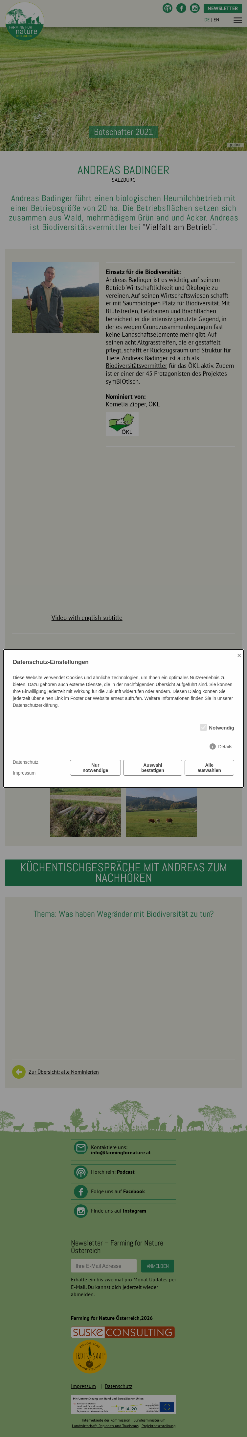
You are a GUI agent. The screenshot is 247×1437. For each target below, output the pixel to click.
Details (225, 746)
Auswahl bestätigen (152, 767)
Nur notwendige (95, 767)
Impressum (24, 773)
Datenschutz (25, 762)
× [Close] (239, 655)
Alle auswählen (209, 767)
